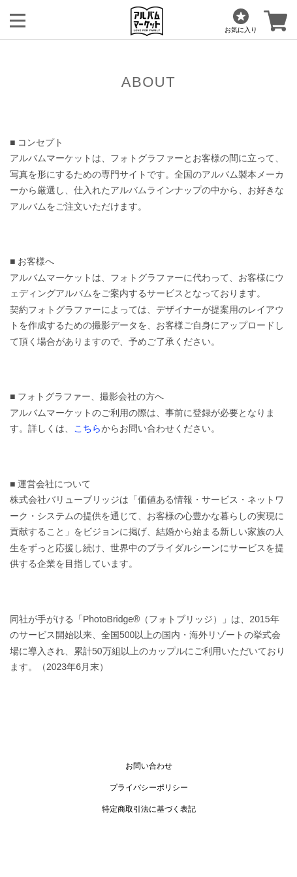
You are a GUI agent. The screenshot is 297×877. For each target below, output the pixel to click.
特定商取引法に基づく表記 (149, 809)
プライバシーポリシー (149, 787)
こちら (87, 428)
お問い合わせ (148, 766)
